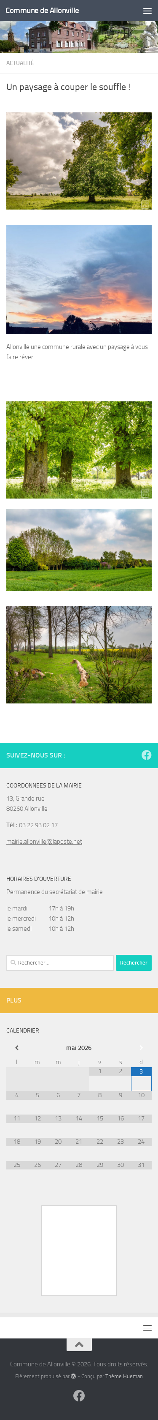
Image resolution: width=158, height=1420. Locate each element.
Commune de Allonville (42, 10)
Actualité (20, 63)
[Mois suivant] (141, 1048)
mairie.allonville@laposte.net (44, 841)
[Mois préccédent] (16, 1048)
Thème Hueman (124, 1376)
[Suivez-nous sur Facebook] (147, 755)
